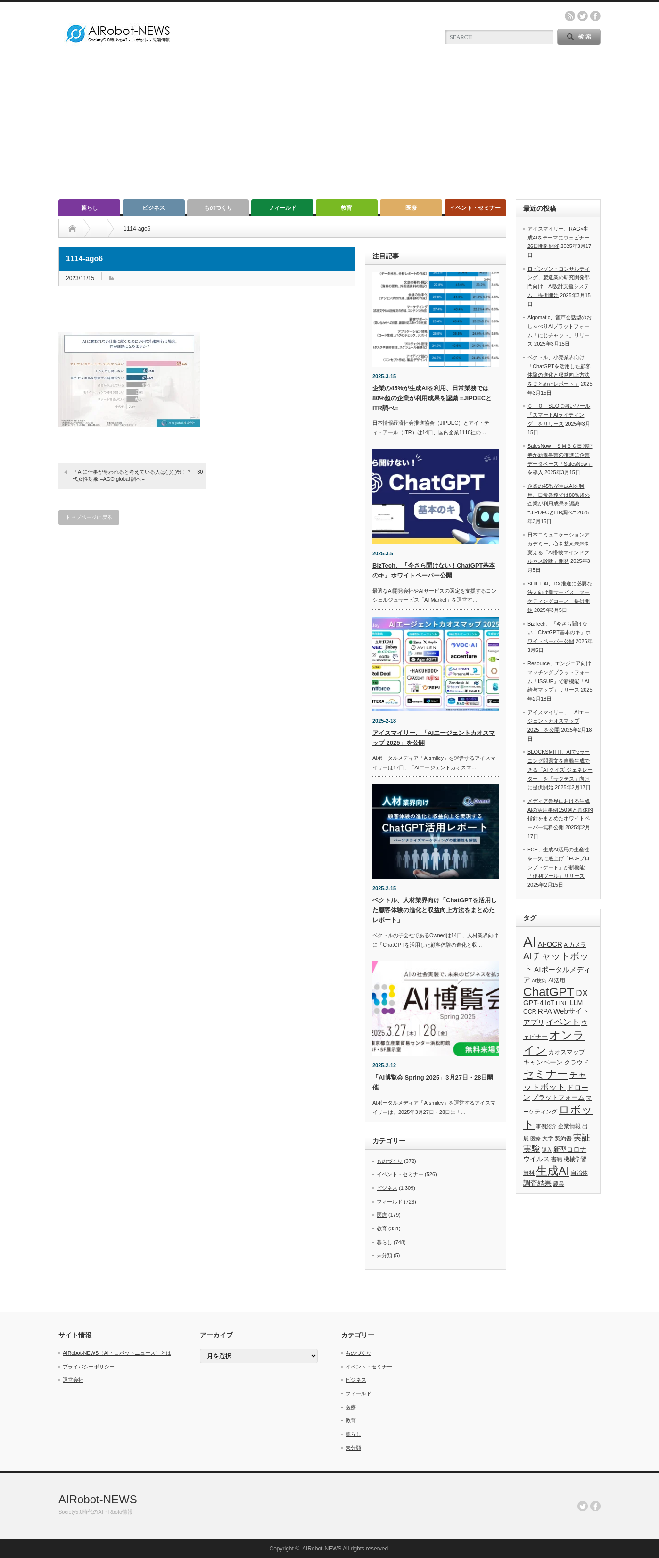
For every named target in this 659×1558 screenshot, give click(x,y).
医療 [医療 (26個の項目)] (535, 1138)
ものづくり (218, 208)
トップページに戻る (89, 517)
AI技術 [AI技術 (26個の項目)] (539, 980)
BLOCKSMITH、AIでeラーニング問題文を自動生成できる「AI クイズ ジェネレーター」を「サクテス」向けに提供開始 (560, 769)
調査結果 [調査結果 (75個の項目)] (537, 1183)
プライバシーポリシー (89, 1366)
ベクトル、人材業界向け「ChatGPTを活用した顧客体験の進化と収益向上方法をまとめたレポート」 (434, 910)
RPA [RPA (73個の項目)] (545, 1011)
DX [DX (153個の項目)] (582, 993)
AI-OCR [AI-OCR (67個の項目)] (550, 944)
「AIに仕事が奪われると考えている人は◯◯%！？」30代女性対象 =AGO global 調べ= (138, 475)
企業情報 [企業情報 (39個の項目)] (569, 1126)
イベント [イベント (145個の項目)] (563, 1022)
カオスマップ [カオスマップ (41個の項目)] (566, 1052)
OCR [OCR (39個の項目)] (529, 1011)
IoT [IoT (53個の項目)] (549, 1002)
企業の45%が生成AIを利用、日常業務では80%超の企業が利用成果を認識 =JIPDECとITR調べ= (432, 398)
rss (570, 16)
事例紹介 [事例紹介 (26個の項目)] (546, 1126)
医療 (411, 208)
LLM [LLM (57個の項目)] (576, 1002)
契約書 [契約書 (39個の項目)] (563, 1138)
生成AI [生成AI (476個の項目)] (552, 1170)
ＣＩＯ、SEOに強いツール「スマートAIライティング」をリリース (558, 414)
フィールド (282, 208)
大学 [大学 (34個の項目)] (547, 1138)
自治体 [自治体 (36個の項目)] (579, 1173)
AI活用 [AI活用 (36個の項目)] (556, 980)
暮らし (89, 208)
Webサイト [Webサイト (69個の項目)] (571, 1011)
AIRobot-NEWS (97, 1499)
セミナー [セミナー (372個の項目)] (545, 1074)
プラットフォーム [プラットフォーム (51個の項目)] (558, 1097)
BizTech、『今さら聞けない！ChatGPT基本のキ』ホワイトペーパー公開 (559, 632)
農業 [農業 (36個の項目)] (558, 1183)
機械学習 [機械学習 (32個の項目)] (575, 1159)
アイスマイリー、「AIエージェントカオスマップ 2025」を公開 (558, 721)
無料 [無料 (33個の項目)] (529, 1173)
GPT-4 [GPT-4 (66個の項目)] (533, 1002)
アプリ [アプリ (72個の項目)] (533, 1022)
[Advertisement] (329, 129)
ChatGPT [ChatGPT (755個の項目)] (548, 991)
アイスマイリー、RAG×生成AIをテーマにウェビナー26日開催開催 (558, 237)
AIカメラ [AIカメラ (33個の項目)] (575, 944)
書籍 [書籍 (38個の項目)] (556, 1159)
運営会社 (73, 1380)
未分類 (384, 1255)
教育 (346, 208)
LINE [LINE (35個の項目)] (562, 1003)
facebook (595, 16)
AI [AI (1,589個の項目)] (529, 941)
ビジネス (153, 208)
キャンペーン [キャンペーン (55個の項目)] (543, 1062)
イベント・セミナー (475, 208)
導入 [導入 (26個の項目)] (547, 1150)
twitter (582, 16)
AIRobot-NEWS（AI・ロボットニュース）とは (117, 1353)
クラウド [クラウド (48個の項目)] (576, 1062)
